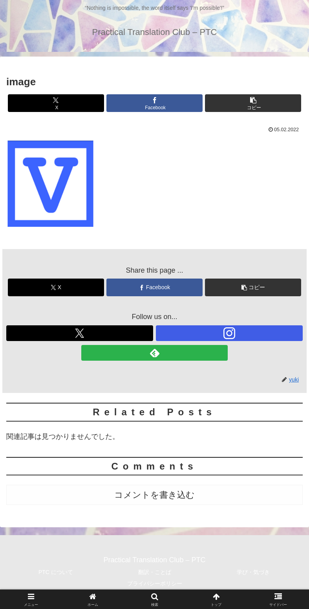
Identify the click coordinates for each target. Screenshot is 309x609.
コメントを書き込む (154, 495)
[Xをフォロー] (79, 333)
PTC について (55, 572)
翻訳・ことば (154, 572)
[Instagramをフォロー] (229, 333)
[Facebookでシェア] (154, 103)
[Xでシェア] (56, 103)
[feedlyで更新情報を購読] (154, 353)
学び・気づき (253, 572)
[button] (253, 103)
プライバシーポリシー (154, 583)
